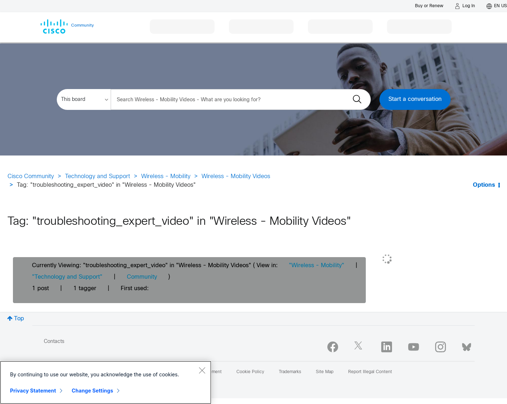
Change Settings (92, 390)
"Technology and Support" (67, 277)
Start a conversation (415, 99)
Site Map (324, 372)
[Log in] (465, 6)
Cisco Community (31, 176)
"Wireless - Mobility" (316, 265)
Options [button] (484, 185)
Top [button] (19, 318)
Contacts (54, 341)
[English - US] (497, 6)
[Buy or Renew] (429, 6)
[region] (105, 382)
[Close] (202, 370)
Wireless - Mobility (165, 176)
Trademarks (290, 372)
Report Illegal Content (370, 372)
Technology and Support (97, 176)
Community (142, 277)
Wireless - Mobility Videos (236, 176)
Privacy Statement (33, 390)
